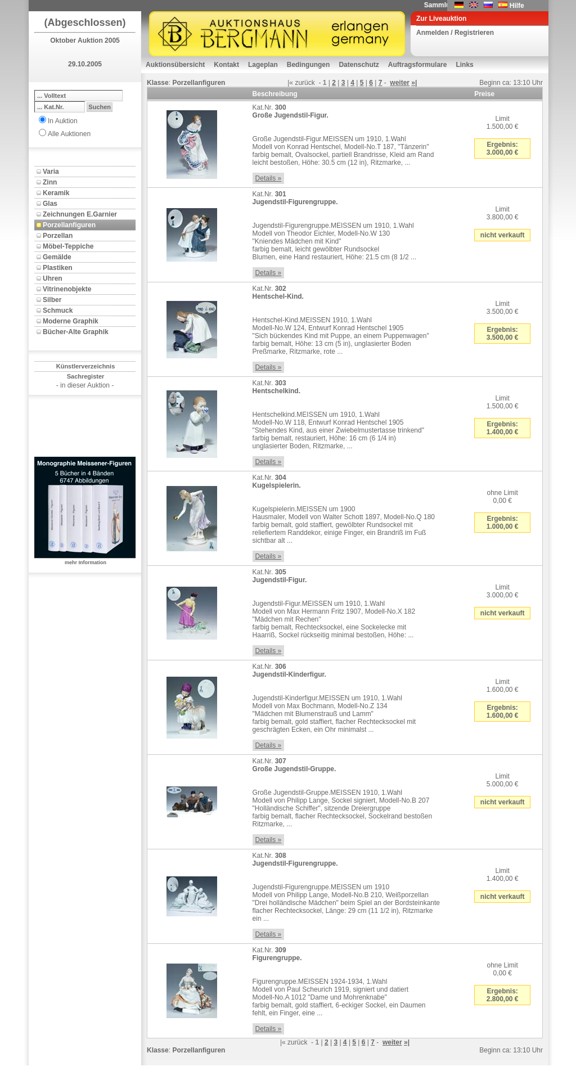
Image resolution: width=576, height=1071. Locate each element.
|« (290, 83)
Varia (51, 172)
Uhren (52, 278)
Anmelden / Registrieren (455, 33)
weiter (400, 83)
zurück (304, 83)
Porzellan (58, 236)
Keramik (56, 193)
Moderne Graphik (70, 321)
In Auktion (63, 121)
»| (414, 83)
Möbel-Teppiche (68, 246)
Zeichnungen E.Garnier (80, 214)
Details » (268, 178)
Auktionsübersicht (175, 65)
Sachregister (86, 376)
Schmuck (58, 310)
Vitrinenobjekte (67, 289)
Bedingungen (308, 65)
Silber (52, 300)
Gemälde (57, 257)
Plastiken (58, 268)
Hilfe (517, 6)
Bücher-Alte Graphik (76, 332)
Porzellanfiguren (69, 225)
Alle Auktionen (69, 134)
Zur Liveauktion (441, 18)
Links (464, 65)
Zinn (50, 182)
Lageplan (263, 65)
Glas (50, 204)
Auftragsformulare (417, 65)
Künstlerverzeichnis (85, 366)
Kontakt (226, 65)
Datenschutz (359, 65)
